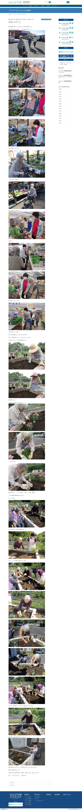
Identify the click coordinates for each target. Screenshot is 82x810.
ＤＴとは (36, 798)
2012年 (60, 122)
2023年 (60, 96)
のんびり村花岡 (28, 800)
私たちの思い (37, 796)
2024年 (60, 94)
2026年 (60, 89)
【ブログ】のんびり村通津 (46, 19)
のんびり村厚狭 (28, 804)
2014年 (60, 118)
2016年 (60, 113)
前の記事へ (13, 782)
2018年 (60, 108)
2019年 (60, 106)
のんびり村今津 (28, 796)
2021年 (60, 101)
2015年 (60, 115)
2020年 (60, 103)
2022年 (60, 98)
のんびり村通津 (28, 798)
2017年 (60, 110)
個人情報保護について (4, 809)
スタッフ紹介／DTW (39, 800)
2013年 (60, 120)
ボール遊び (61, 72)
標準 (49, 2)
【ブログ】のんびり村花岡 (67, 75)
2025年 (60, 91)
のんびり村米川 (28, 802)
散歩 (59, 82)
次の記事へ (13, 785)
